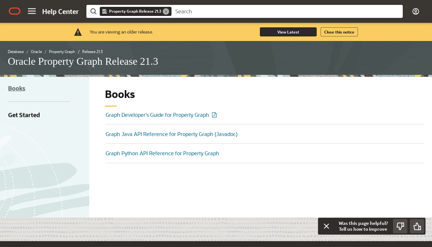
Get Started (24, 115)
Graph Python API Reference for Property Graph (162, 153)
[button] (31, 11)
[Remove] (166, 11)
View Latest (288, 31)
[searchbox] (287, 11)
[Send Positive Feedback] (417, 226)
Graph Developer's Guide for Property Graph (157, 114)
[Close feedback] (326, 226)
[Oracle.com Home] (14, 11)
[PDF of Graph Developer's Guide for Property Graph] (215, 114)
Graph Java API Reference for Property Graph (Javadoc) (171, 133)
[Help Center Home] (60, 11)
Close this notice (339, 31)
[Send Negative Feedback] (400, 226)
